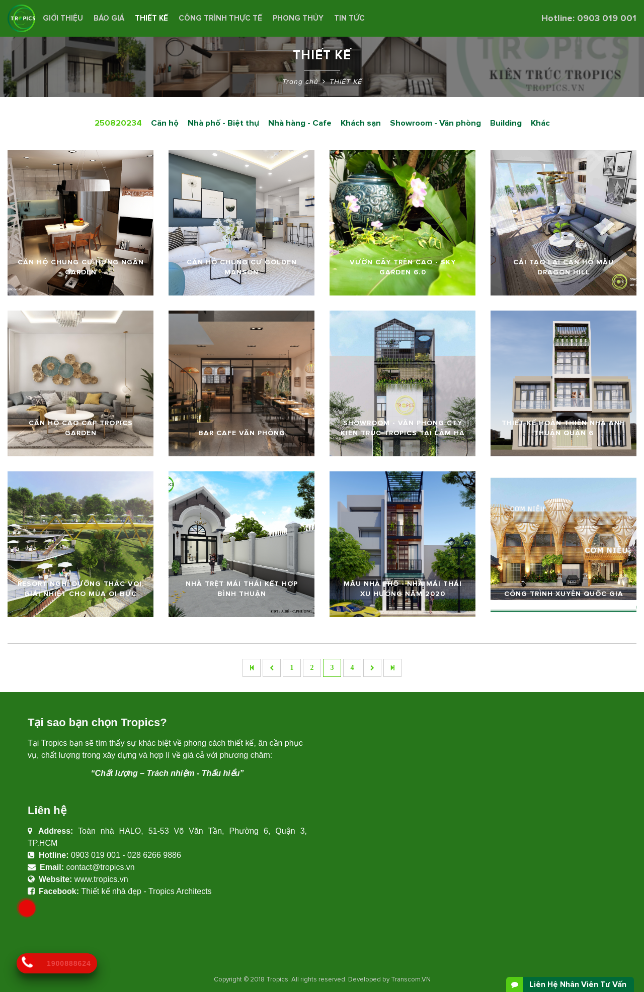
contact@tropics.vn (100, 867)
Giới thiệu (63, 18)
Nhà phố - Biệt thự (223, 123)
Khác (540, 123)
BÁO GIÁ (109, 18)
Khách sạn (361, 123)
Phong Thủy (298, 18)
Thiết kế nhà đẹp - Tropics (127, 891)
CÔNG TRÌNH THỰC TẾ (220, 18)
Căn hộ (165, 123)
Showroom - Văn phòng (435, 123)
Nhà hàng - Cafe (300, 123)
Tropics (277, 979)
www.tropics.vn (101, 879)
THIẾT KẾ (151, 18)
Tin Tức (349, 18)
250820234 (118, 123)
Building (506, 123)
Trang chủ (300, 81)
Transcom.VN (411, 979)
